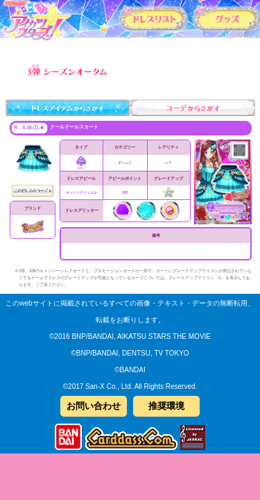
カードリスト (154, 18)
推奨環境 (166, 406)
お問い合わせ (94, 406)
